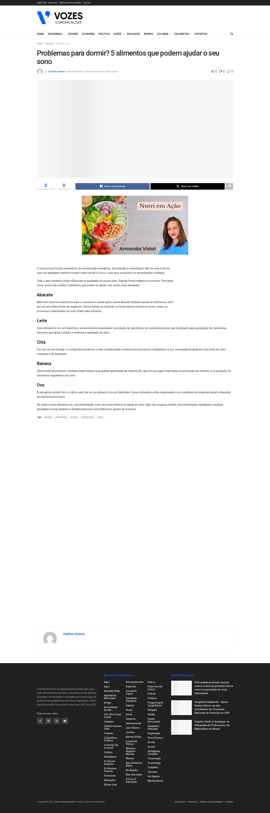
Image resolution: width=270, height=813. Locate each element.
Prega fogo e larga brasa (155, 704)
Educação (109, 780)
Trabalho (153, 767)
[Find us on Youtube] (65, 721)
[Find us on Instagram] (56, 721)
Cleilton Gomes (56, 71)
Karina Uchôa (133, 737)
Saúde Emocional (154, 720)
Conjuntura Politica (110, 739)
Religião (152, 710)
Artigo (107, 702)
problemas (88, 417)
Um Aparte (154, 776)
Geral (129, 710)
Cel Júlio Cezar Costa (112, 716)
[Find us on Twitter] (48, 721)
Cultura (108, 752)
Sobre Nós (41, 3)
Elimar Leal (110, 784)
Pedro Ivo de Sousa (155, 688)
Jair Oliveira (133, 728)
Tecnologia (154, 758)
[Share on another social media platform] (229, 186)
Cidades (73, 34)
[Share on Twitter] (187, 186)
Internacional (133, 723)
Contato (87, 3)
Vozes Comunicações (64, 802)
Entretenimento (135, 682)
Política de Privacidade (70, 3)
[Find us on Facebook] (40, 721)
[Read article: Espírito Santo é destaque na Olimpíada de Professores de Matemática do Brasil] (181, 727)
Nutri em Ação (134, 774)
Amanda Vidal (62, 44)
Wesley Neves (155, 781)
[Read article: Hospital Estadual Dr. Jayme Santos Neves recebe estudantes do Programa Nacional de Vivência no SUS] (181, 707)
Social (151, 742)
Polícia (152, 694)
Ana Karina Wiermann (110, 697)
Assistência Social (110, 708)
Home (40, 34)
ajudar (48, 417)
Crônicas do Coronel (111, 746)
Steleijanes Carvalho (154, 753)
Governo (131, 719)
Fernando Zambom (131, 700)
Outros (151, 682)
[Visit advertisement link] (207, 286)
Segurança (55, 34)
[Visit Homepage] (60, 18)
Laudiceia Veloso (131, 743)
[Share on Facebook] (112, 186)
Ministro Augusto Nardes (131, 751)
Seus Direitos (155, 738)
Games (130, 705)
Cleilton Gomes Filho (113, 727)
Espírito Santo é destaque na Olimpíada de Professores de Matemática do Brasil (212, 725)
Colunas (49, 44)
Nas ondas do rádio (134, 764)
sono (100, 417)
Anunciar (53, 3)
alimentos (61, 417)
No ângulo (132, 770)
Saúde (151, 714)
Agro (107, 682)
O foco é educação (131, 780)
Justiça (130, 732)
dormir (74, 417)
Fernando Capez (131, 692)
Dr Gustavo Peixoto (110, 770)
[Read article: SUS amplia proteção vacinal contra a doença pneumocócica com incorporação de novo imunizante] (181, 688)
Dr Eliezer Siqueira (109, 763)
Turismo (152, 772)
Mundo (130, 758)
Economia (110, 775)
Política (152, 698)
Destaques (110, 757)
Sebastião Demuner (153, 727)
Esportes (131, 686)
